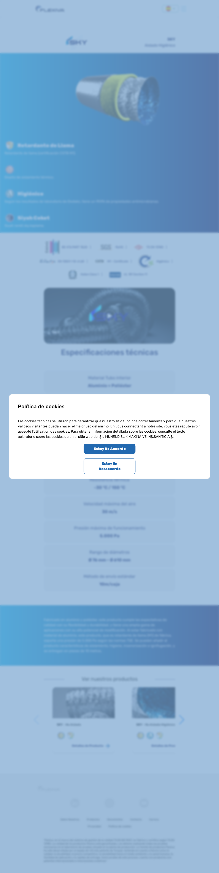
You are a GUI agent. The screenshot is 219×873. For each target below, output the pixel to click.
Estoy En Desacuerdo (110, 466)
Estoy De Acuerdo (110, 449)
